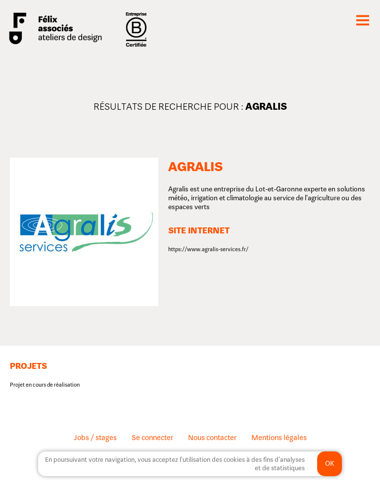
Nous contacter (212, 437)
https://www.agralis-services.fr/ (208, 249)
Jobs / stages (95, 437)
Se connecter (152, 437)
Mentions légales (279, 437)
